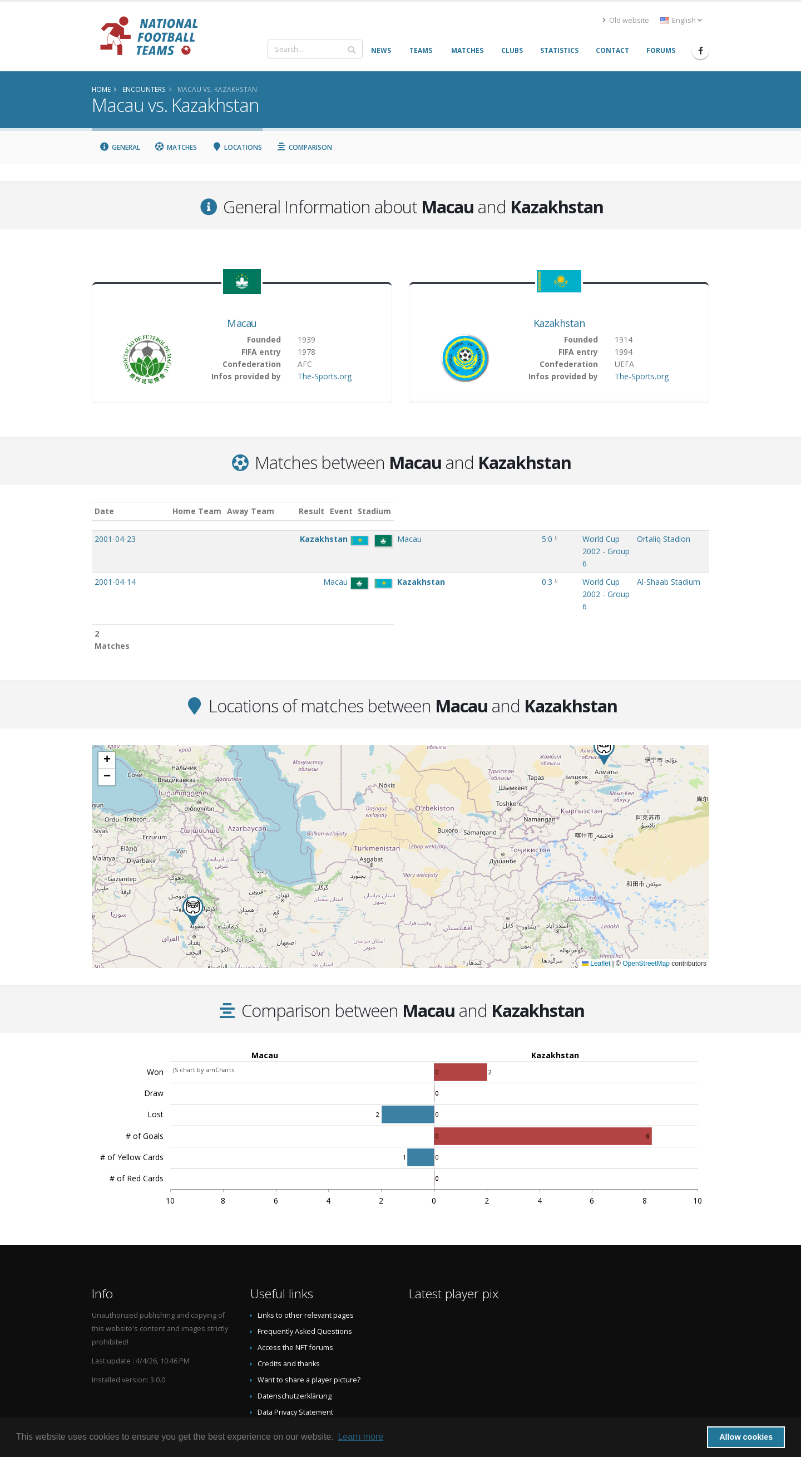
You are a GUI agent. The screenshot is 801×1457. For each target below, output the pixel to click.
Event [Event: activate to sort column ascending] (474, 511)
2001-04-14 (115, 558)
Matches (176, 147)
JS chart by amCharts (203, 1010)
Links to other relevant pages (306, 1256)
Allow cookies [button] (746, 1436)
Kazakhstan (559, 323)
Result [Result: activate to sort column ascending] (439, 511)
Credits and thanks (289, 1304)
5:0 (438, 539)
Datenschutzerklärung (295, 1337)
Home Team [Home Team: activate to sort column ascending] (278, 511)
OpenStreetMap (646, 904)
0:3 (438, 558)
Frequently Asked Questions (305, 1272)
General (119, 147)
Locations (236, 147)
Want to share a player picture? (309, 1321)
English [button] (681, 20)
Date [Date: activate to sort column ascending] (104, 511)
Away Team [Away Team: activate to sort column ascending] (331, 511)
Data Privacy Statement (295, 1353)
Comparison (304, 147)
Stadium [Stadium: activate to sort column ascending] (627, 511)
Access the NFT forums (295, 1288)
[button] (193, 851)
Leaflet (596, 904)
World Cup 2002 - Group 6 (510, 539)
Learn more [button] (360, 1436)
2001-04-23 (115, 539)
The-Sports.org (325, 376)
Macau (242, 323)
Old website (625, 20)
